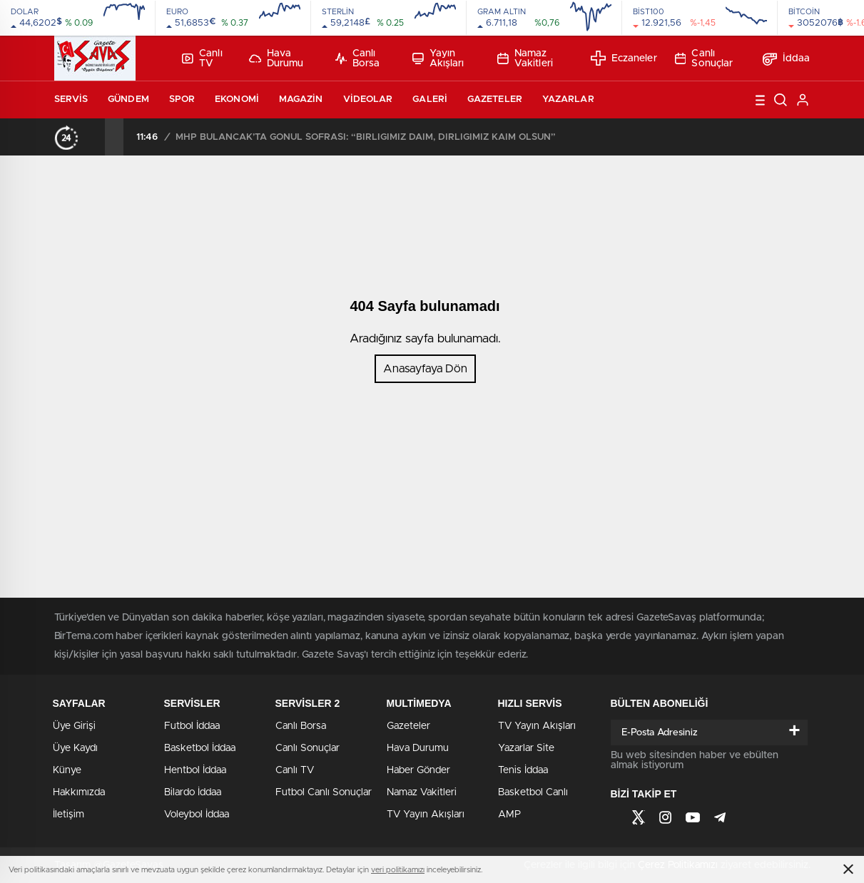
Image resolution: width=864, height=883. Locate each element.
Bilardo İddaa (192, 792)
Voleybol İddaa (196, 815)
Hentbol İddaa (195, 770)
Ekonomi (237, 99)
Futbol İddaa (192, 726)
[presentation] (95, 136)
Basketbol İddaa (199, 748)
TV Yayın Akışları (425, 815)
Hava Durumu (276, 58)
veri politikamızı (398, 870)
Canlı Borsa (357, 58)
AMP (509, 815)
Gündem (128, 99)
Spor (182, 99)
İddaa (786, 58)
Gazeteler (494, 99)
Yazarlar (568, 99)
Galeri (429, 99)
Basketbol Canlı (533, 792)
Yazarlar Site (526, 748)
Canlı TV (202, 58)
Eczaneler (624, 58)
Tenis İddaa (523, 770)
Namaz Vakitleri (525, 58)
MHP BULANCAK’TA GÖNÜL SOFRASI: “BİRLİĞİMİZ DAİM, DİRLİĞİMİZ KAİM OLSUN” (366, 137)
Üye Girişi (74, 726)
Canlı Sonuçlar (704, 58)
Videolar (368, 99)
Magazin (301, 99)
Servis (71, 99)
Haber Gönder (418, 770)
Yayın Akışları (438, 58)
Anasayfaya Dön (425, 368)
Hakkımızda (79, 792)
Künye (67, 770)
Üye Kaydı (75, 748)
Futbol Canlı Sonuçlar (323, 792)
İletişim (68, 815)
